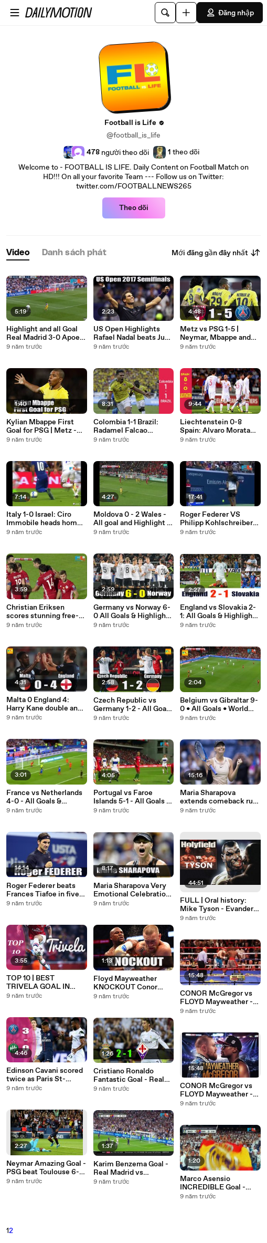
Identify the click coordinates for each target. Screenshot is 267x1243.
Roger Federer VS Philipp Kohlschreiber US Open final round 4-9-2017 (218, 518)
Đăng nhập (230, 12)
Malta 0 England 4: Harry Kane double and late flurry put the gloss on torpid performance (45, 704)
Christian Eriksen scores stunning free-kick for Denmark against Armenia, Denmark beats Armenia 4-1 (42, 611)
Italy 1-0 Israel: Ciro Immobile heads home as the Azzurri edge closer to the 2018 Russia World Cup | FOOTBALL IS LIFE (43, 518)
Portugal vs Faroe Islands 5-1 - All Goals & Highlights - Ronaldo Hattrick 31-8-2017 (132, 797)
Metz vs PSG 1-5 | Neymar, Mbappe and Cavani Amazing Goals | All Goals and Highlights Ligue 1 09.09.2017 (220, 333)
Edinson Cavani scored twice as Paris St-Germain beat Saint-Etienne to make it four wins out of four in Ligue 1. (45, 1075)
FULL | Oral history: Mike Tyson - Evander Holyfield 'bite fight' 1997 (216, 904)
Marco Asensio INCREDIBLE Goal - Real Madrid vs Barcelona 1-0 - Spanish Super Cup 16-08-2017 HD (219, 1183)
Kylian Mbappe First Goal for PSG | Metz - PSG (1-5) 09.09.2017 (42, 426)
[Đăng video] (186, 12)
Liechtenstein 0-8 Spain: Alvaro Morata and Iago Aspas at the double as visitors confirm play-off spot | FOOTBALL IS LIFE (217, 426)
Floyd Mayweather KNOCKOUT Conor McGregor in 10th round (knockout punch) (133, 983)
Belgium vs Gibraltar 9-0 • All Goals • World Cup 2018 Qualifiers (219, 704)
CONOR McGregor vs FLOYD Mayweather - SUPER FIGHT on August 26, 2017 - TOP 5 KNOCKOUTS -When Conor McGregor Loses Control (219, 997)
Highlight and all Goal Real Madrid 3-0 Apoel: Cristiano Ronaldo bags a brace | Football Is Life (46, 333)
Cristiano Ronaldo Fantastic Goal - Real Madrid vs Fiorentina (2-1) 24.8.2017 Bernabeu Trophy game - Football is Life (132, 1075)
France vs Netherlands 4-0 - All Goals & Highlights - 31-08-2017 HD (46, 797)
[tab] (17, 252)
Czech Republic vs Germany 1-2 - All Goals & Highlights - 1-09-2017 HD (132, 704)
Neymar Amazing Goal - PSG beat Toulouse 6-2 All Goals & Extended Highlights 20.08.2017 (46, 1168)
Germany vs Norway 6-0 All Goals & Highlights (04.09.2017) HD (133, 611)
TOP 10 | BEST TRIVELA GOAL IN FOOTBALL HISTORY (43, 982)
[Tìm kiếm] (165, 12)
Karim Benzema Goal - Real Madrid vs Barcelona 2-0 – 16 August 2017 (130, 1168)
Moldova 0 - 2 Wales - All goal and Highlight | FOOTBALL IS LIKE (131, 518)
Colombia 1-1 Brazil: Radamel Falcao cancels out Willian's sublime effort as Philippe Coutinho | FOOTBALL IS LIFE (128, 426)
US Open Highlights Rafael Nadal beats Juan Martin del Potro (133, 333)
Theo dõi (133, 208)
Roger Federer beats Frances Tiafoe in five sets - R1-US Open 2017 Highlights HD (46, 890)
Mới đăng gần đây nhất (216, 252)
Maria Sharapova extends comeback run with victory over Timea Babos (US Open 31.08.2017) (219, 797)
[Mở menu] (14, 12)
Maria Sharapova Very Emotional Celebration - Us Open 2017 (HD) (131, 890)
